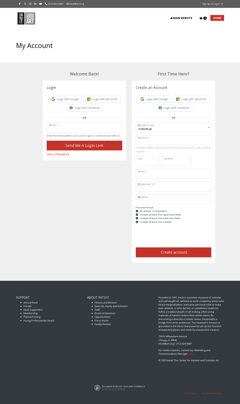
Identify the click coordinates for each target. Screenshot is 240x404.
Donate (27, 306)
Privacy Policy (190, 393)
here (191, 353)
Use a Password (58, 154)
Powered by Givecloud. (114, 389)
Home (217, 18)
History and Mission (106, 302)
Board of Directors (105, 313)
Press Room (101, 320)
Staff (97, 309)
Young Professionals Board (38, 320)
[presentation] (164, 235)
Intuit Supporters (33, 309)
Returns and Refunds (211, 393)
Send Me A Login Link (84, 145)
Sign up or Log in (212, 3)
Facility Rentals (103, 324)
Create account (173, 252)
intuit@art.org (75, 3)
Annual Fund (30, 302)
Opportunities (102, 316)
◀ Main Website (181, 18)
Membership (30, 313)
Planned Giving (31, 316)
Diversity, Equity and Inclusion (111, 306)
